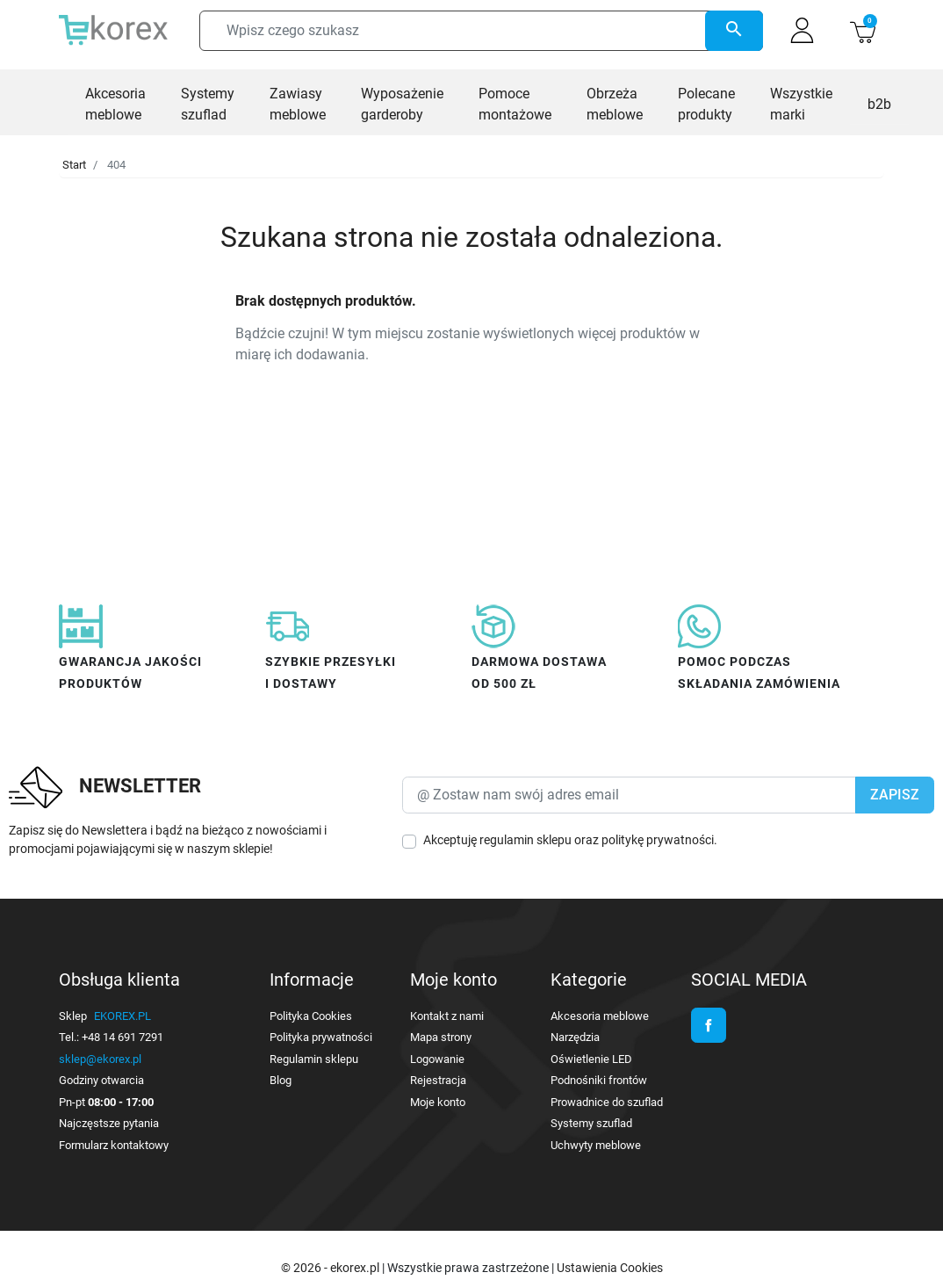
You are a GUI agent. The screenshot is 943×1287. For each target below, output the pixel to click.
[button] (862, 30)
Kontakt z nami (447, 1016)
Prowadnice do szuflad (607, 1102)
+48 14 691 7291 (122, 1037)
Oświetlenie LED (591, 1059)
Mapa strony (441, 1037)
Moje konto (437, 1102)
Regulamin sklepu (314, 1059)
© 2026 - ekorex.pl (331, 1268)
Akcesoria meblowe (600, 1016)
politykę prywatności (657, 840)
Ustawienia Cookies (610, 1268)
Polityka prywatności (321, 1037)
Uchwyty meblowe (596, 1145)
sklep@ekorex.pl (100, 1059)
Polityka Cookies (311, 1016)
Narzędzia (575, 1037)
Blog (281, 1080)
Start (74, 164)
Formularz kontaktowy (114, 1145)
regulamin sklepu (525, 840)
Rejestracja (438, 1080)
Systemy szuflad (591, 1123)
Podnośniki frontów (599, 1080)
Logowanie (437, 1059)
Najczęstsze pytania (109, 1123)
